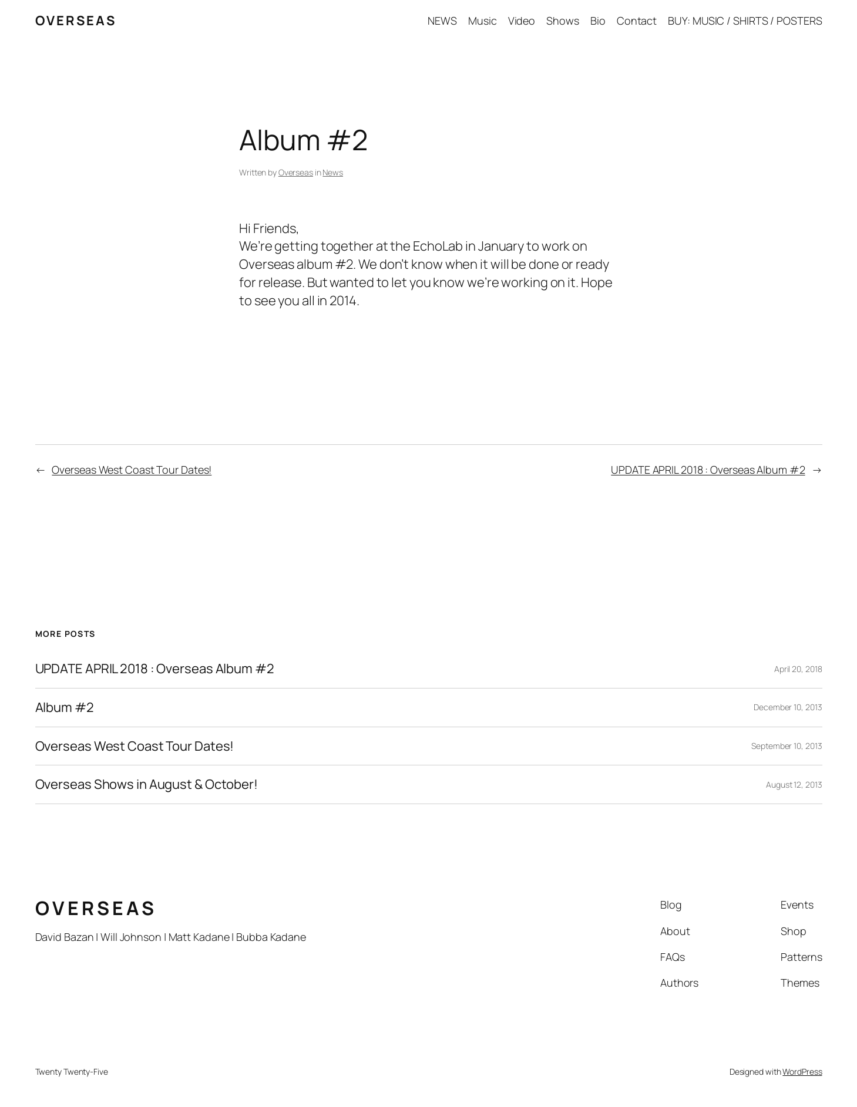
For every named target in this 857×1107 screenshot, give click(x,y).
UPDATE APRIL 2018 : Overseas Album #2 (708, 470)
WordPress (802, 1071)
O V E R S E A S (75, 20)
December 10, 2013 (788, 707)
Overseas (295, 172)
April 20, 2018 (798, 668)
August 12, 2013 (794, 784)
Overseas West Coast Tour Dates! (131, 470)
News (332, 172)
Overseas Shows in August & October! (146, 784)
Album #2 (64, 707)
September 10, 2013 (786, 745)
